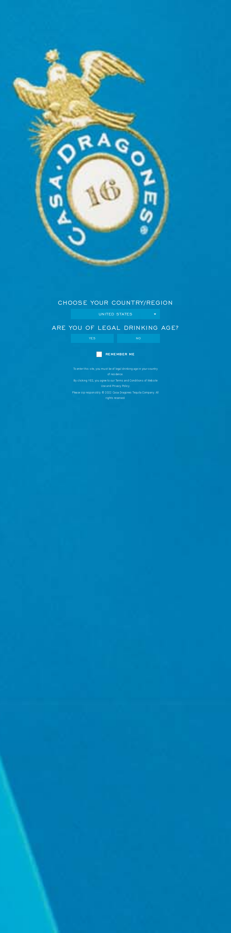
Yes (92, 338)
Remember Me (120, 354)
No (138, 338)
